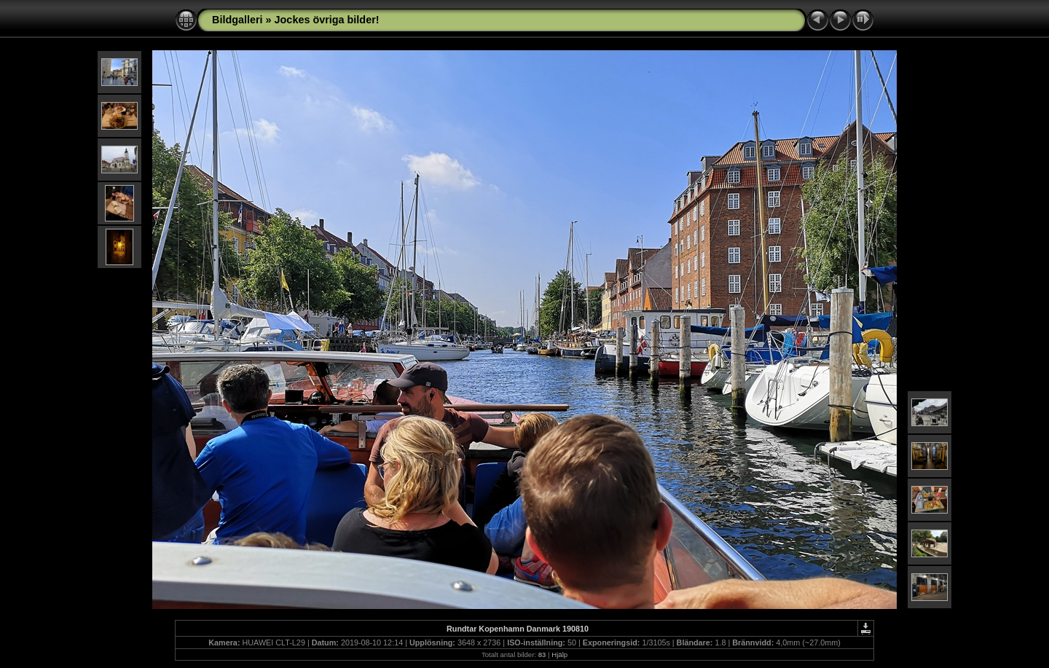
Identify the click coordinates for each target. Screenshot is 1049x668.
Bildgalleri (237, 19)
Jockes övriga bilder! (327, 19)
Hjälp (559, 655)
